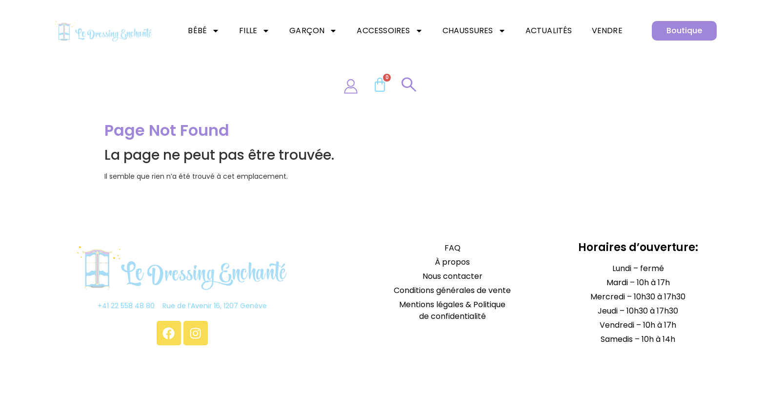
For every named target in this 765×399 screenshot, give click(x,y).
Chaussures (474, 31)
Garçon (313, 31)
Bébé (204, 31)
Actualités (548, 30)
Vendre (607, 30)
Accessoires (390, 31)
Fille (254, 31)
